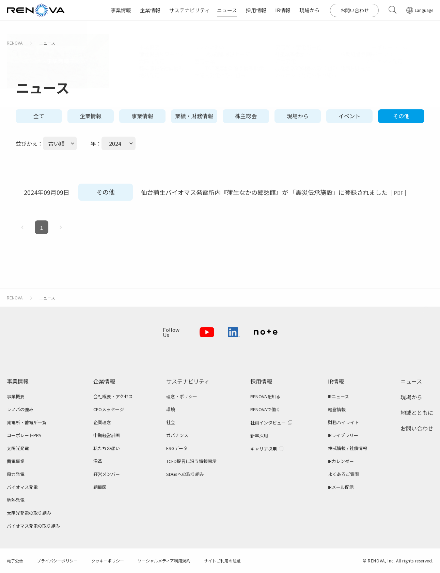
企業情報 (90, 116)
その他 (401, 116)
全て (38, 116)
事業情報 (142, 116)
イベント (349, 116)
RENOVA (14, 43)
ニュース (47, 43)
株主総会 (246, 116)
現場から (298, 116)
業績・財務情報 (194, 116)
